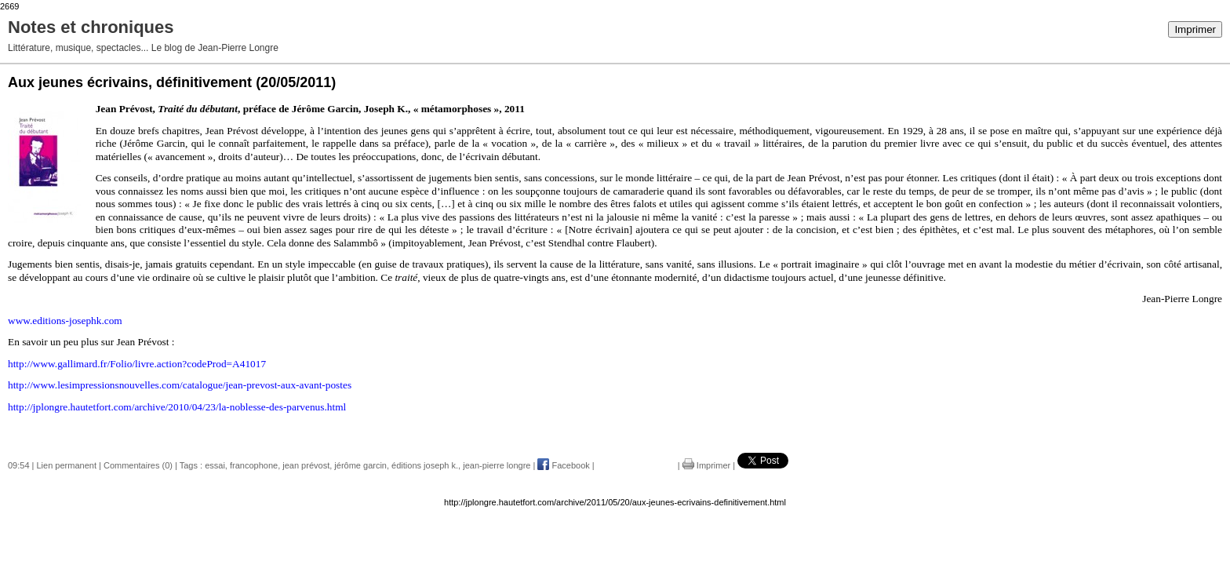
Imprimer (1195, 29)
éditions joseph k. (424, 465)
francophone (254, 465)
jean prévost (305, 465)
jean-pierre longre (496, 465)
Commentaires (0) (138, 465)
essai (215, 465)
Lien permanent (66, 465)
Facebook (563, 465)
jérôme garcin (360, 465)
